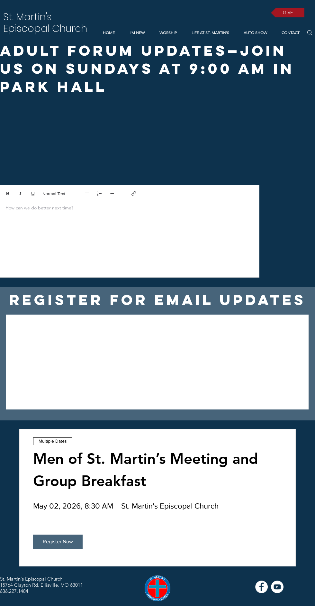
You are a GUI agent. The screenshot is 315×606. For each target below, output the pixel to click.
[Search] (309, 32)
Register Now (58, 541)
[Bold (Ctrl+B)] (8, 193)
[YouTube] (277, 587)
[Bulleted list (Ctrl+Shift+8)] (112, 193)
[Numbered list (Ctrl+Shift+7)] (99, 193)
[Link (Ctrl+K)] (134, 193)
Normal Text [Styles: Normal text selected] (53, 193)
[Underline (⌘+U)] (33, 193)
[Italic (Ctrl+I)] (20, 193)
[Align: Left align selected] (87, 193)
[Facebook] (261, 587)
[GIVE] (287, 12)
